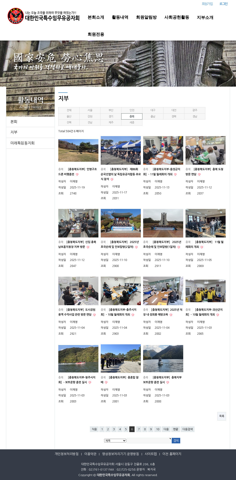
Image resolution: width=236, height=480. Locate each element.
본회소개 (96, 17)
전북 (69, 122)
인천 (132, 110)
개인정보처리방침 (67, 454)
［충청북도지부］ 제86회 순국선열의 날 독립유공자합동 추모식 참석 (121, 174)
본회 (13, 121)
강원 (90, 116)
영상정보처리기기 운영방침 (120, 454)
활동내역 (120, 17)
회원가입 (207, 4)
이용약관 (90, 454)
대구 (152, 110)
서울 (90, 110)
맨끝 (175, 429)
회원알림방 (146, 17)
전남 (90, 122)
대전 (173, 110)
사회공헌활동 (176, 17)
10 (157, 429)
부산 (111, 110)
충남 (152, 116)
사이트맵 (151, 454)
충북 (132, 116)
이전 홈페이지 (171, 454)
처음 (94, 429)
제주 (111, 122)
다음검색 (188, 429)
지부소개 (205, 17)
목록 (221, 416)
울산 (69, 116)
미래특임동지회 (22, 143)
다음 (166, 429)
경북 (173, 116)
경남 (194, 116)
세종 (132, 122)
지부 (13, 132)
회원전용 (96, 34)
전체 (69, 110)
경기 (111, 116)
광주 (194, 110)
